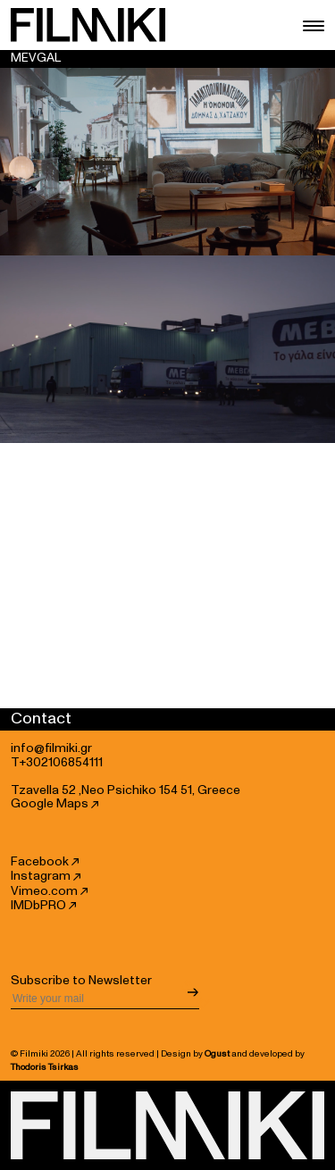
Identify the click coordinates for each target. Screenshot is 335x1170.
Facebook (45, 862)
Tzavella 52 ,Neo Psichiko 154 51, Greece (125, 790)
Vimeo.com (49, 891)
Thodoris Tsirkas (45, 1067)
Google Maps (54, 804)
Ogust (217, 1053)
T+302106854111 (57, 762)
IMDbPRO (43, 905)
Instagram (45, 876)
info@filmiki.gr (51, 748)
